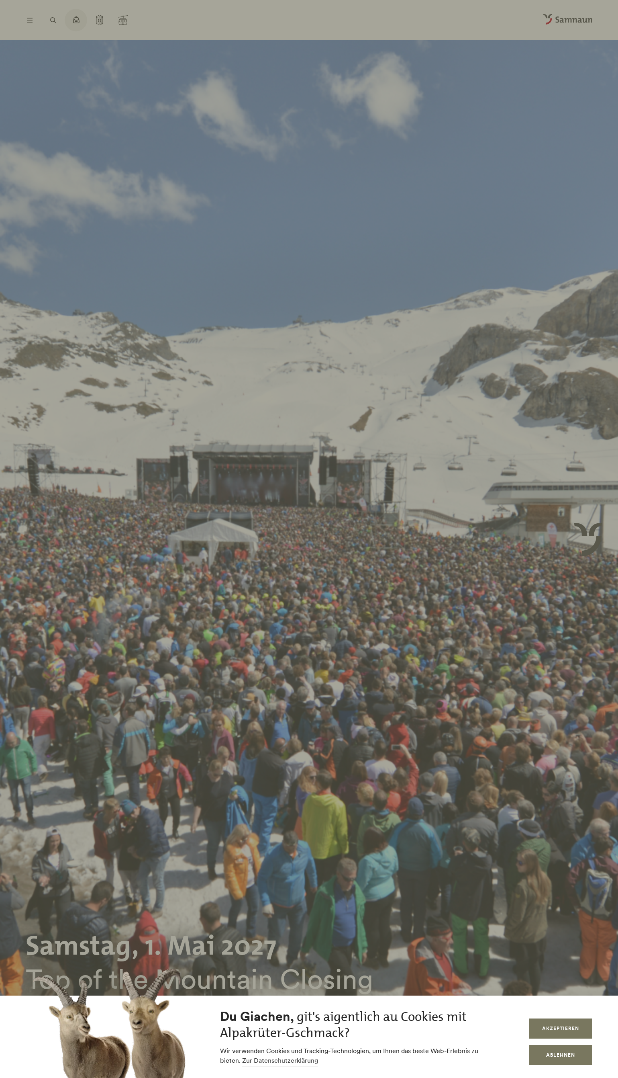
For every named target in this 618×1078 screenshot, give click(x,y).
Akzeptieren (560, 1028)
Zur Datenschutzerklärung (280, 1060)
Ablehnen (560, 1055)
